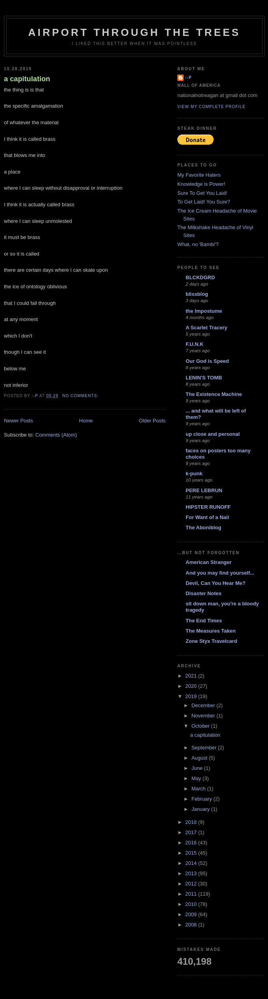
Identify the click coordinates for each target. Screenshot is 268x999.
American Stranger (208, 562)
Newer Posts (18, 421)
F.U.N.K (195, 344)
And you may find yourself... (220, 573)
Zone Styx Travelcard (211, 641)
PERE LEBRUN (204, 490)
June (198, 768)
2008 (191, 925)
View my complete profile (211, 107)
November (204, 716)
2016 (191, 843)
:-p (188, 77)
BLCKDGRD (200, 277)
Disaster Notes (203, 593)
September (205, 748)
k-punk (194, 473)
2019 (191, 696)
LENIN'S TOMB (204, 378)
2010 (191, 904)
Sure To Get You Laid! (202, 193)
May (197, 778)
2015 (191, 853)
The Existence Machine (214, 394)
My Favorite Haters (199, 175)
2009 (191, 914)
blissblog (197, 294)
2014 (191, 863)
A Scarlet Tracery (206, 328)
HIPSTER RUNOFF (208, 507)
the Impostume (204, 311)
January (201, 809)
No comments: (81, 396)
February (203, 799)
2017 (191, 832)
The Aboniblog (203, 527)
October (201, 726)
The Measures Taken (211, 631)
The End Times (204, 621)
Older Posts (152, 421)
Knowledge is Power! (201, 184)
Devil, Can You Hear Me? (216, 583)
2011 (191, 894)
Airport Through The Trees (134, 32)
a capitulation (27, 79)
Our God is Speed (207, 361)
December (204, 705)
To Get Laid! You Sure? (203, 202)
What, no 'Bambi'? (198, 244)
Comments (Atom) (56, 435)
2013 (191, 873)
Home (86, 421)
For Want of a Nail (207, 517)
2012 (191, 884)
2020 (191, 686)
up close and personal (213, 434)
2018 (191, 822)
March (199, 789)
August (200, 758)
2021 (191, 676)
